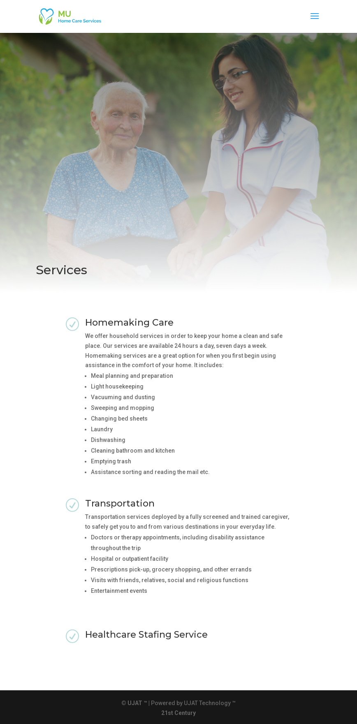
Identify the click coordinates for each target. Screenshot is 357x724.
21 (164, 713)
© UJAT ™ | (135, 703)
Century (185, 713)
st (170, 713)
